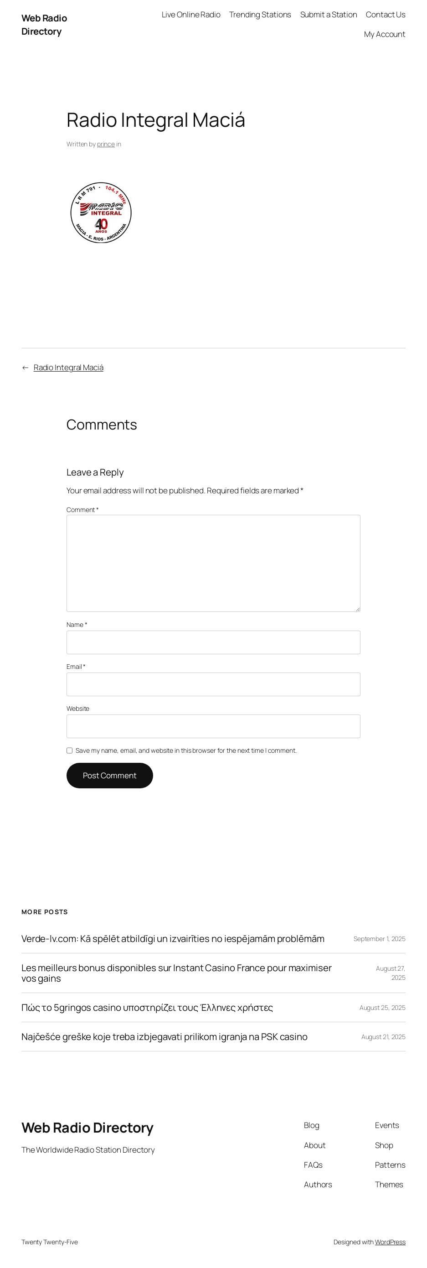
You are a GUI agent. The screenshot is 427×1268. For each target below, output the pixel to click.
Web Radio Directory (44, 24)
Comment (83, 509)
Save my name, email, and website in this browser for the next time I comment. (186, 750)
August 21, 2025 (383, 1036)
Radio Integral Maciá (68, 367)
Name (77, 624)
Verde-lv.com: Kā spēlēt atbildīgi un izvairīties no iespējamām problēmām (172, 938)
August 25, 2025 (383, 1007)
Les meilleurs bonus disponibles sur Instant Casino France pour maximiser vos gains (176, 973)
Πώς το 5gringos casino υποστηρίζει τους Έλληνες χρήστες (147, 1007)
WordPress (390, 1241)
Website (78, 708)
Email (76, 666)
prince (106, 144)
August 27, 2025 (391, 973)
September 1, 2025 (380, 938)
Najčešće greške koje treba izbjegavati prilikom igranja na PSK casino (164, 1036)
